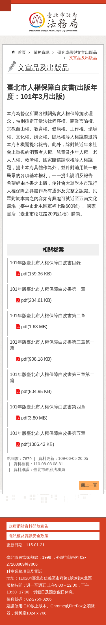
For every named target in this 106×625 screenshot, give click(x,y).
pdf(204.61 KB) (36, 300)
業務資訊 (41, 52)
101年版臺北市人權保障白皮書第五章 (47, 433)
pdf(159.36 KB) (36, 273)
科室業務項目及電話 (24, 571)
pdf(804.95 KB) (36, 391)
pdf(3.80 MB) (34, 418)
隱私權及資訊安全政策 (28, 535)
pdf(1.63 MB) (34, 326)
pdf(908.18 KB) (36, 359)
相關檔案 (53, 250)
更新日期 (14, 545)
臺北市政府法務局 (53, 22)
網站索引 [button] (5, 5)
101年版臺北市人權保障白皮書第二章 (47, 315)
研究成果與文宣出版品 (77, 52)
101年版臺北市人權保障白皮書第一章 (47, 289)
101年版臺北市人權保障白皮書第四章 (48, 406)
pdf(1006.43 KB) (37, 444)
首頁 (22, 52)
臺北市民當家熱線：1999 (29, 557)
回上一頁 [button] (89, 485)
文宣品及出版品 (83, 57)
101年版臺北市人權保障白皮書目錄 (45, 262)
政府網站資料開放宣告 (28, 526)
